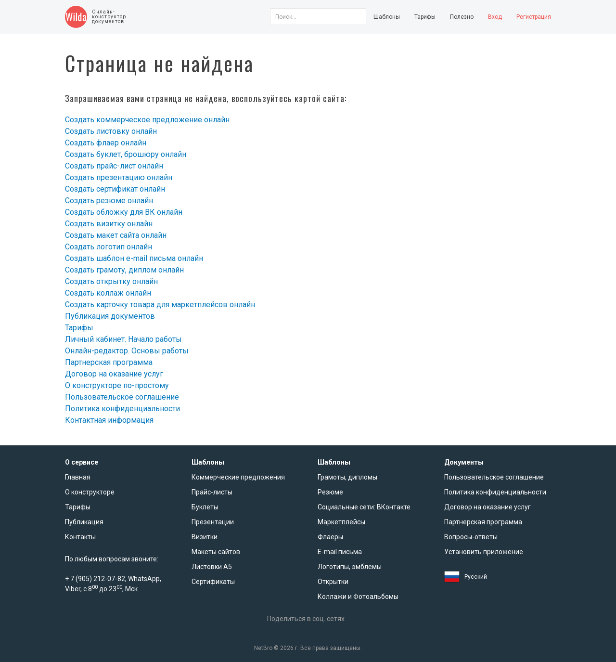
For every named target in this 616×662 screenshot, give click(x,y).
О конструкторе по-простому (117, 385)
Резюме (330, 492)
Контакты (80, 537)
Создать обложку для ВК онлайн (123, 212)
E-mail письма (340, 552)
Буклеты (205, 507)
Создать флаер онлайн (105, 142)
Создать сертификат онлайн (115, 189)
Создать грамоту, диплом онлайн (124, 269)
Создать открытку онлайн (111, 281)
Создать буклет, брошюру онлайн (125, 154)
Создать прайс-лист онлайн (114, 165)
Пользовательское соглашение (122, 397)
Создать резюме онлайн (109, 200)
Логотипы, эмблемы (350, 567)
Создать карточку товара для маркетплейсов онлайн (160, 304)
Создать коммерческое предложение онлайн (147, 119)
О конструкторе (90, 492)
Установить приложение (483, 552)
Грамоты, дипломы (347, 477)
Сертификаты (213, 581)
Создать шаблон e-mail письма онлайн (134, 258)
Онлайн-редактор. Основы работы (127, 350)
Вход (495, 16)
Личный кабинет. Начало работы (123, 339)
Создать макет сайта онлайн (116, 235)
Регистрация (533, 16)
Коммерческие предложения (238, 477)
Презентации (213, 522)
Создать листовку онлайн (111, 131)
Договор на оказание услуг (114, 373)
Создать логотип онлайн (108, 246)
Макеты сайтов (216, 552)
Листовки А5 (212, 567)
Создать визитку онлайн (109, 223)
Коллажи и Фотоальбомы (358, 596)
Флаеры (330, 537)
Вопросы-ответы (471, 537)
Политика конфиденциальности (122, 408)
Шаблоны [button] (386, 16)
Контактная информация (109, 420)
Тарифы (425, 16)
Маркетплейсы (341, 522)
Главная (77, 477)
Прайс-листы (212, 492)
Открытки (333, 581)
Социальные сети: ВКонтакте (364, 507)
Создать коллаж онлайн (108, 293)
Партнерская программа (109, 362)
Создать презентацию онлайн (118, 177)
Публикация (84, 522)
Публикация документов (110, 316)
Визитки (205, 537)
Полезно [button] (462, 16)
